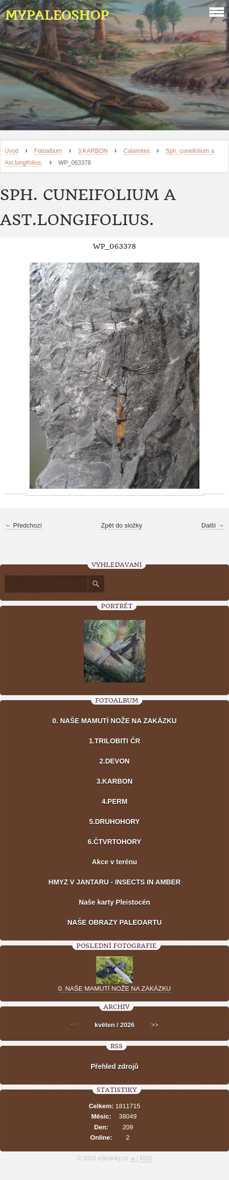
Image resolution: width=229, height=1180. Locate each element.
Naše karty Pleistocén (114, 902)
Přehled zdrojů (114, 1066)
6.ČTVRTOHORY (114, 842)
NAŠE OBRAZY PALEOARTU (114, 922)
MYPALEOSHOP (56, 15)
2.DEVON (114, 761)
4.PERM (114, 801)
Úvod (11, 151)
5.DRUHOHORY (114, 822)
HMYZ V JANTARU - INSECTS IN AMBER (114, 882)
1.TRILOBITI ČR (114, 741)
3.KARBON (93, 151)
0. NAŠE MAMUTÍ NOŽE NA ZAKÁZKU (114, 721)
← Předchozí (23, 525)
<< (74, 1025)
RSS (146, 1158)
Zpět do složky (121, 525)
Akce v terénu (114, 862)
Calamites (137, 151)
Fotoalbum (48, 151)
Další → (212, 525)
